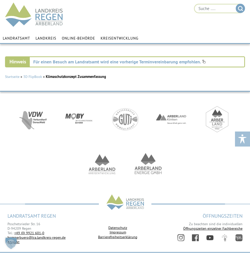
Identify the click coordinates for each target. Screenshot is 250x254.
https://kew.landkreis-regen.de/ (102, 164)
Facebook (195, 237)
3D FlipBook (32, 76)
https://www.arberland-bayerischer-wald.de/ (217, 119)
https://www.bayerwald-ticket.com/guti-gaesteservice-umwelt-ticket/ (125, 119)
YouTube (209, 237)
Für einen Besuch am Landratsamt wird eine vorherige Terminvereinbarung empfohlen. (119, 62)
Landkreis (46, 38)
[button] (11, 243)
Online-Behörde (78, 38)
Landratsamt (16, 38)
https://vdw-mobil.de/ (33, 119)
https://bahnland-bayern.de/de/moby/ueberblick (79, 119)
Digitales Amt (224, 237)
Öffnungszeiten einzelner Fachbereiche (212, 228)
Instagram (180, 237)
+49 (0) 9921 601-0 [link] (29, 233)
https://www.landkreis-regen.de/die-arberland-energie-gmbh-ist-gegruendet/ (148, 164)
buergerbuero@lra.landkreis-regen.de (37, 237)
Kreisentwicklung (119, 38)
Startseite (12, 76)
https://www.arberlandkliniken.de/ (171, 119)
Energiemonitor (238, 237)
